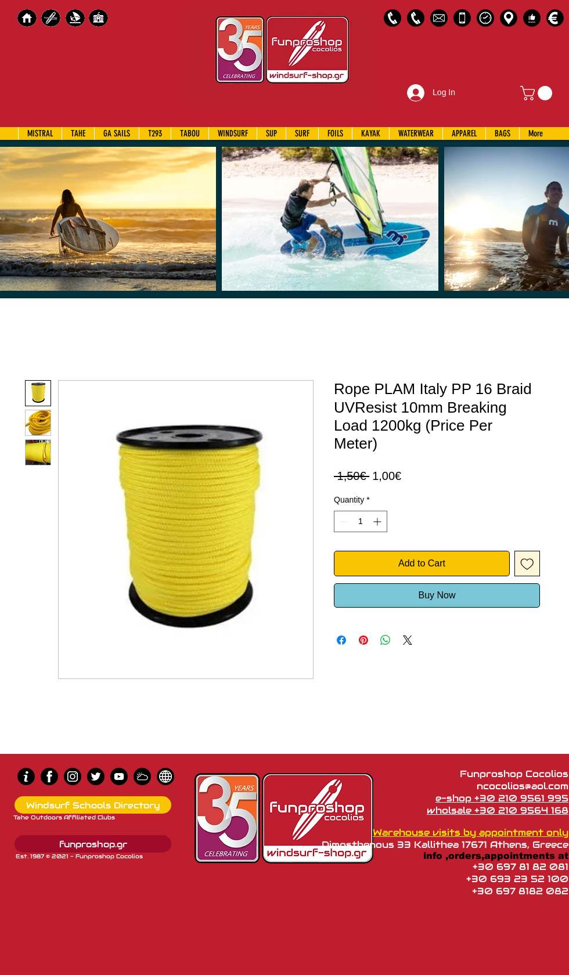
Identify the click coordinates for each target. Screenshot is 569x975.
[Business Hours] (485, 18)
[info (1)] (26, 776)
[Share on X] (408, 640)
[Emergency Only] (462, 18)
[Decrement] (343, 521)
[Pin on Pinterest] (363, 640)
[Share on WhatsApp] (385, 640)
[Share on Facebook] (341, 640)
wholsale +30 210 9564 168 (497, 810)
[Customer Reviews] (532, 18)
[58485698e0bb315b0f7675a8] (439, 18)
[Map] (508, 18)
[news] (165, 776)
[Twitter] (96, 776)
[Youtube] (119, 776)
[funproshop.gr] (93, 844)
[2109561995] (392, 18)
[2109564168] (415, 18)
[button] (538, 93)
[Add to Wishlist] (527, 563)
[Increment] (378, 521)
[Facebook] (49, 776)
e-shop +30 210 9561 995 (501, 798)
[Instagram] (72, 776)
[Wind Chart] (142, 776)
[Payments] (555, 18)
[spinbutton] (360, 521)
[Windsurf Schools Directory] (93, 805)
